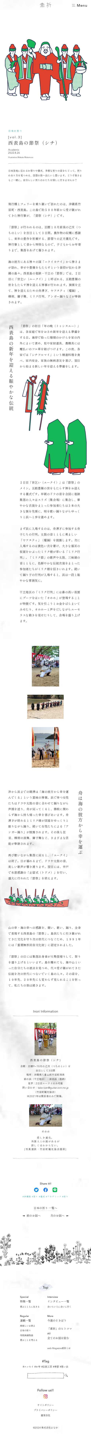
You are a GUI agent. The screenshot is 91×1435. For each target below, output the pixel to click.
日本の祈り (25, 1331)
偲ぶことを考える (28, 1340)
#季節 (56, 1367)
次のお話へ (57, 1216)
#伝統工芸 (46, 1367)
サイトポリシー (45, 1405)
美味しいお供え (27, 1326)
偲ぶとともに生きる (30, 1307)
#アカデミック (53, 1197)
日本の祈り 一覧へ (45, 1208)
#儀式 (42, 1197)
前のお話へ (34, 1216)
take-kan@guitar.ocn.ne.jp (53, 1088)
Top (45, 1287)
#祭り (35, 1197)
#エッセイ (28, 1367)
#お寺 (37, 1367)
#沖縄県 (27, 1197)
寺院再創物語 (26, 1336)
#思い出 (64, 1367)
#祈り (65, 1197)
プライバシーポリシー (45, 1410)
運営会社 (45, 1415)
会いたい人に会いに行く (59, 1307)
